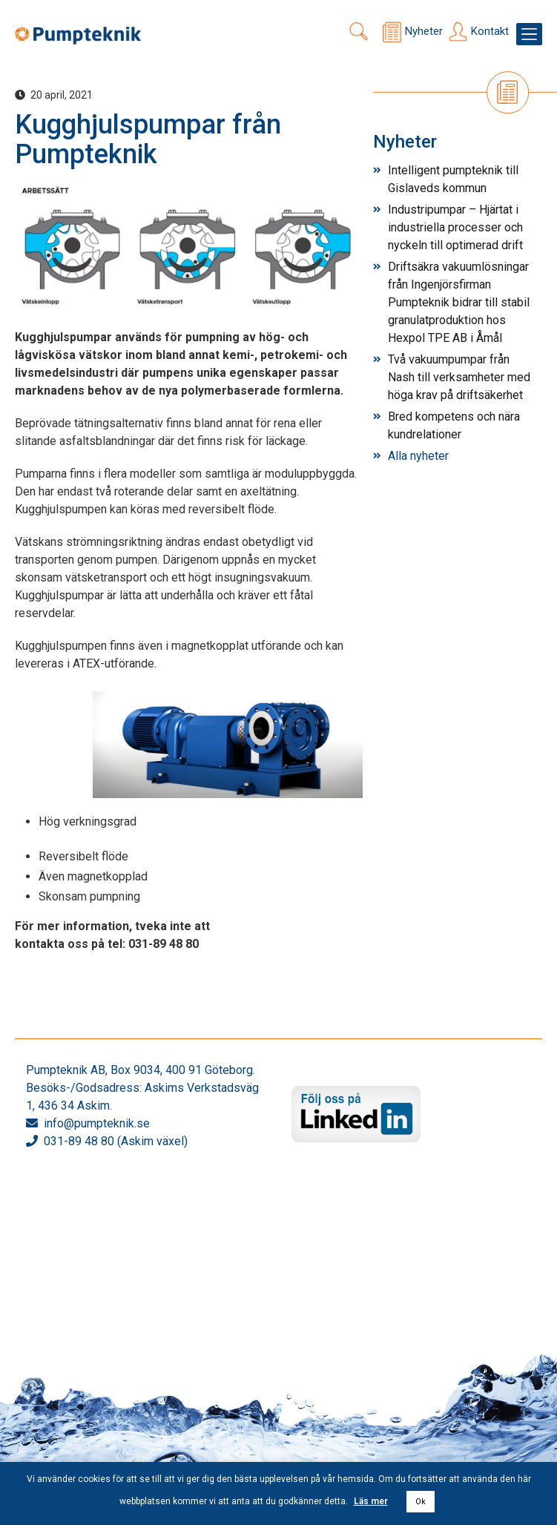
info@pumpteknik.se (97, 1123)
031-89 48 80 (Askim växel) (116, 1141)
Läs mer (371, 1501)
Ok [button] (420, 1501)
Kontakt (490, 31)
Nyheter (424, 31)
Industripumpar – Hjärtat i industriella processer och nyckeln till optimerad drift (455, 227)
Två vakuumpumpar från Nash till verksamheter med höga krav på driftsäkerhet (459, 377)
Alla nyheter (418, 456)
